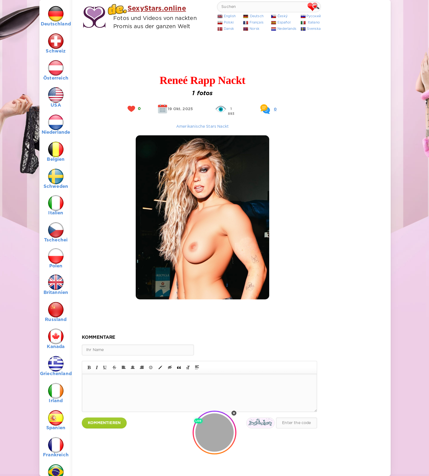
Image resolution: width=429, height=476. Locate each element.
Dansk (229, 28)
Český (282, 16)
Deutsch (256, 16)
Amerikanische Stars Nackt (202, 126)
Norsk (254, 28)
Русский (313, 16)
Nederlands (286, 28)
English (230, 16)
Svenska (314, 28)
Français (256, 22)
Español (284, 22)
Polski (229, 22)
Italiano (314, 22)
